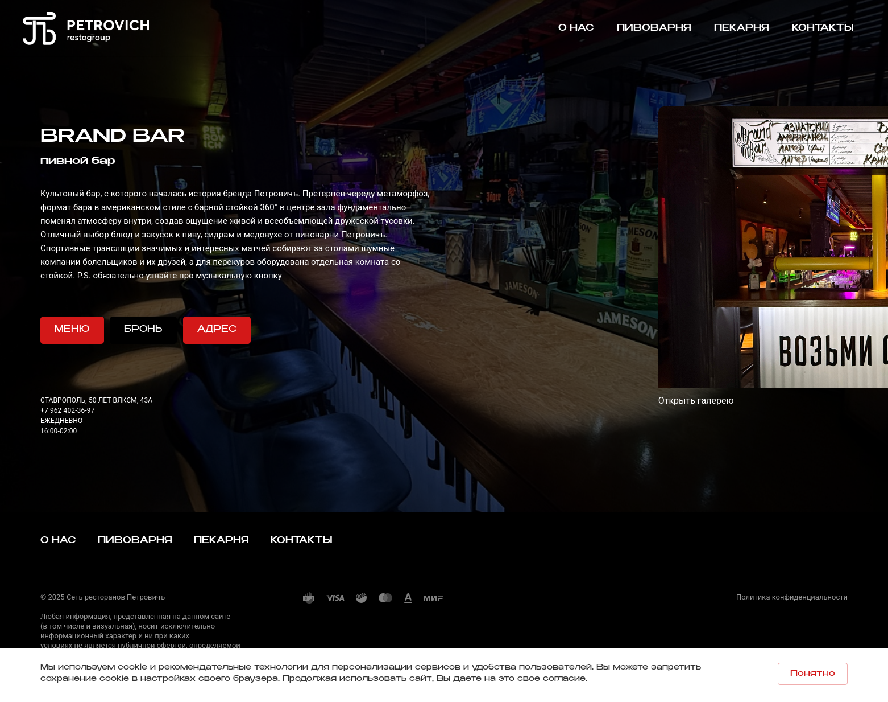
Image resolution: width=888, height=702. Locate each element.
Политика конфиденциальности (792, 597)
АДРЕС (216, 329)
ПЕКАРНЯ (221, 540)
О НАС (58, 540)
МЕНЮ (72, 329)
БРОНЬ (143, 329)
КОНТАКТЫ (302, 540)
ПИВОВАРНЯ (135, 540)
